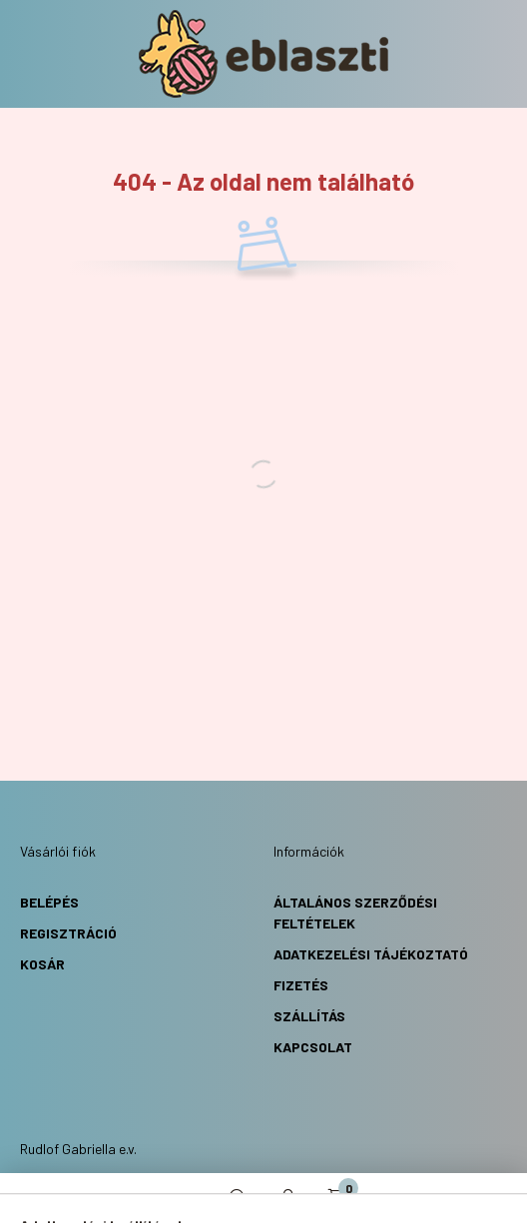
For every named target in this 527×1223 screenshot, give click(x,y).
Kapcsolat (312, 1046)
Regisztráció (68, 932)
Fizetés (300, 984)
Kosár (42, 963)
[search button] (239, 1198)
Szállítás (309, 1015)
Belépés (49, 902)
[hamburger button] (189, 1198)
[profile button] (288, 1198)
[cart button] (338, 1198)
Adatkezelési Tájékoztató (370, 953)
